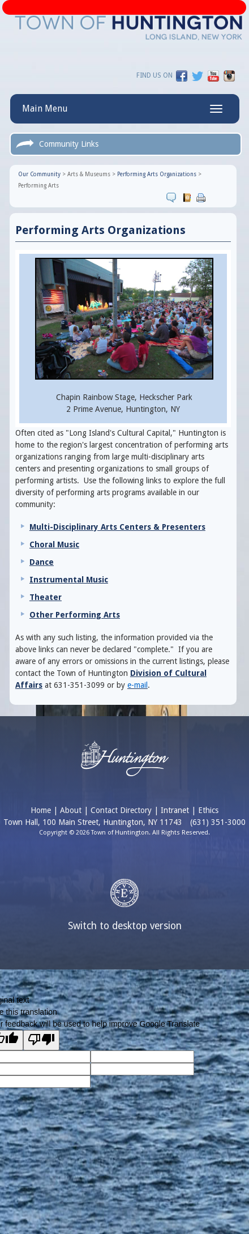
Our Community (39, 174)
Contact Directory (121, 810)
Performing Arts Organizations (156, 174)
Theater (45, 597)
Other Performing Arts (74, 614)
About (70, 810)
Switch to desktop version (125, 925)
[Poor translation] (41, 1040)
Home (41, 810)
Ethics (208, 810)
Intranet (175, 810)
